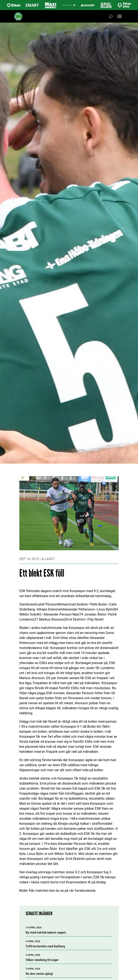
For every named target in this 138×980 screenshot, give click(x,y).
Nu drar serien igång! (39, 973)
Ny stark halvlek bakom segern (46, 932)
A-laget (48, 559)
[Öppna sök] (111, 16)
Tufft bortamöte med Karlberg (45, 946)
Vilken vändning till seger (42, 960)
